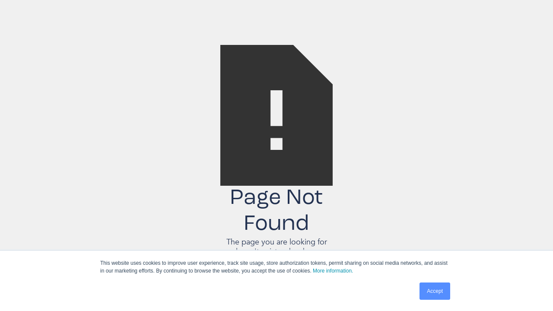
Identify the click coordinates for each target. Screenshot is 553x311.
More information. (333, 271)
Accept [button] (435, 291)
